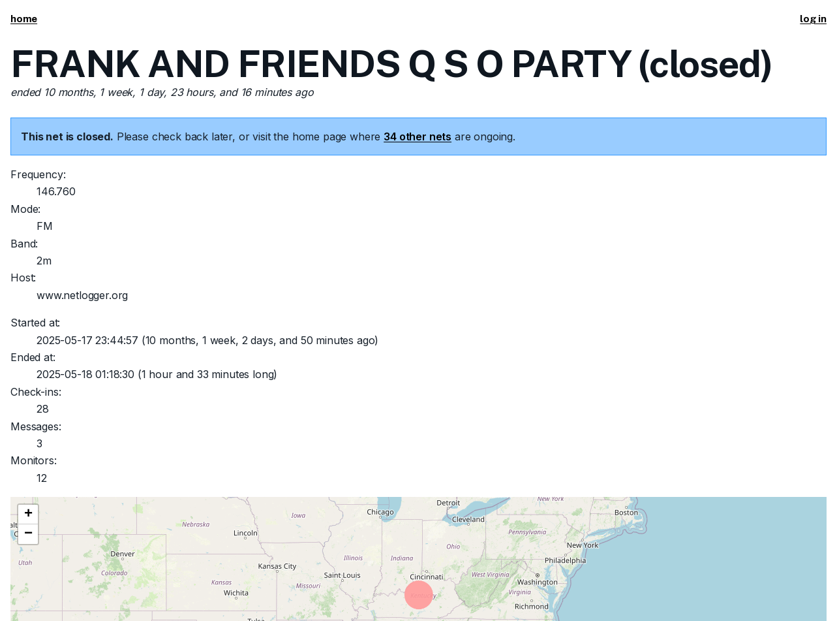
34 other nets (417, 136)
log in (813, 18)
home (23, 18)
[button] (28, 514)
